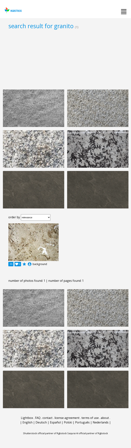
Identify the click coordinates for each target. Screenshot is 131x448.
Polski (68, 422)
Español (55, 422)
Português (82, 422)
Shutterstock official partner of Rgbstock (45, 433)
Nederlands (101, 422)
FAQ (37, 418)
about (105, 418)
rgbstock (13, 10)
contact (47, 418)
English (27, 422)
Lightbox (27, 418)
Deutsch (41, 422)
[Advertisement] (65, 59)
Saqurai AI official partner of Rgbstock (87, 433)
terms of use (90, 418)
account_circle (29, 264)
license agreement (66, 418)
